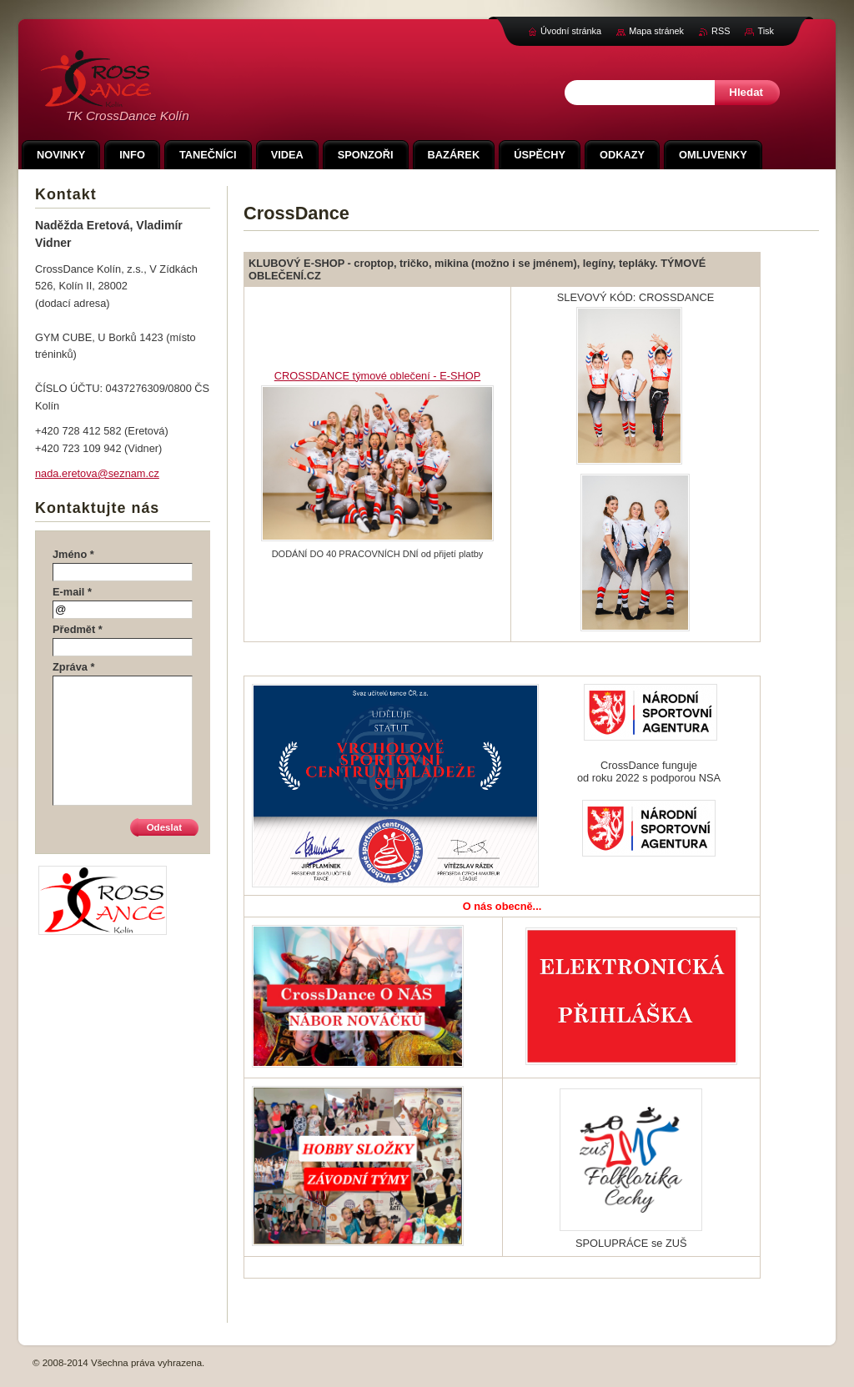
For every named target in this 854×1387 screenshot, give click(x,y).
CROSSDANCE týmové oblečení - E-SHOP (377, 375)
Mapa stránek (656, 31)
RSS (720, 31)
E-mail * (72, 591)
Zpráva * (74, 667)
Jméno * (73, 554)
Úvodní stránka (570, 31)
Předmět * (78, 629)
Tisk (765, 31)
